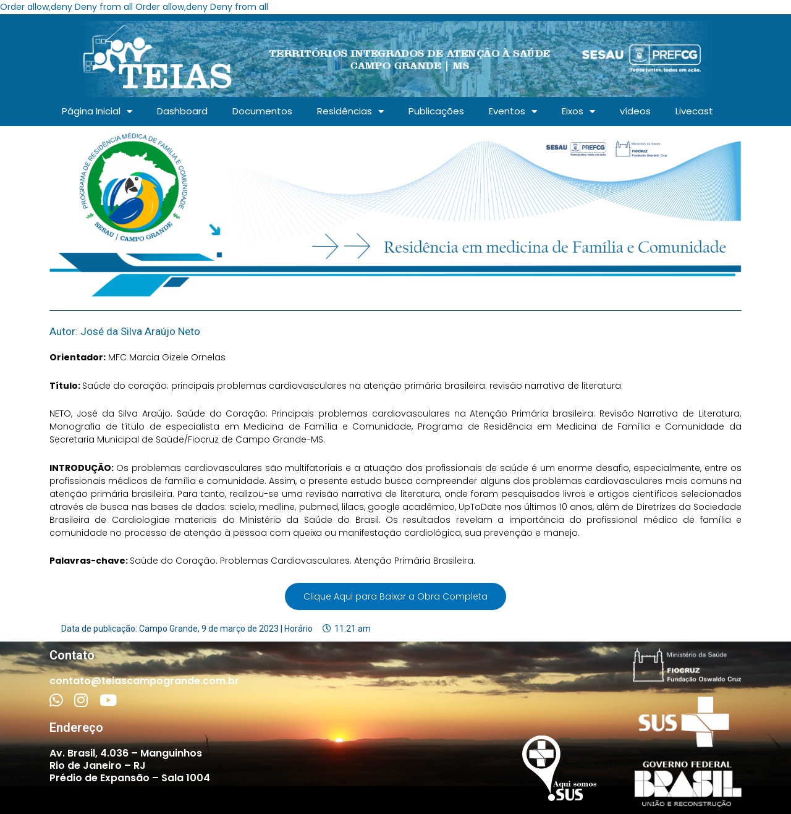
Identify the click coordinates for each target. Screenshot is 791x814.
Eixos (578, 111)
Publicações (436, 110)
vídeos (635, 110)
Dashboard (182, 110)
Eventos (513, 111)
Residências (350, 111)
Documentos (262, 110)
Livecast (694, 110)
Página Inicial (97, 111)
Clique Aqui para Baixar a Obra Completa (395, 596)
